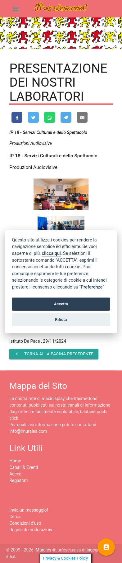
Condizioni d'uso (25, 523)
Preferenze (91, 287)
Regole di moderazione (31, 529)
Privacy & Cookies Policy (65, 558)
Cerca (14, 516)
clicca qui (51, 253)
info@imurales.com (28, 431)
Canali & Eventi (23, 467)
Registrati (18, 480)
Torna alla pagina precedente (53, 354)
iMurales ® (45, 549)
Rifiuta (61, 319)
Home (15, 460)
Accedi (16, 473)
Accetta (61, 304)
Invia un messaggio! (28, 510)
